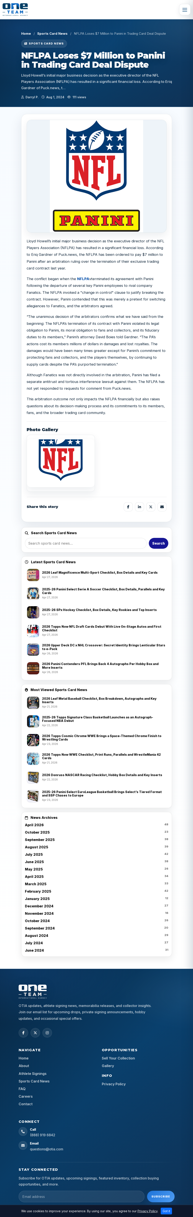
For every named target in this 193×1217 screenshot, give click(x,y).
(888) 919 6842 (42, 1135)
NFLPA (83, 279)
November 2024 (39, 913)
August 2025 (36, 847)
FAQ (22, 1089)
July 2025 (34, 854)
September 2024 (40, 928)
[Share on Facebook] (128, 506)
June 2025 (34, 862)
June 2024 (34, 950)
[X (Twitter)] (35, 1033)
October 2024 (37, 921)
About (24, 1066)
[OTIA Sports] (15, 9)
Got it (166, 1211)
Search (158, 543)
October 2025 (37, 832)
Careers (26, 1096)
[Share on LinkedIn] (139, 506)
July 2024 (34, 943)
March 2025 (35, 884)
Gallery (108, 1066)
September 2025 (40, 840)
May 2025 (34, 869)
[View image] (61, 463)
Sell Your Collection (118, 1058)
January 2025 (37, 899)
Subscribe (160, 1196)
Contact (25, 1104)
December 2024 (39, 906)
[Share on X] (150, 506)
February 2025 (38, 891)
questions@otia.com (46, 1149)
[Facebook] (23, 1033)
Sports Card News (52, 33)
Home (26, 33)
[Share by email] (162, 506)
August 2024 (36, 935)
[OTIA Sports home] (33, 992)
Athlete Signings (33, 1073)
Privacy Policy (114, 1084)
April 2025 (34, 876)
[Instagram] (47, 1033)
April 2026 (34, 825)
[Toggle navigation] (184, 9)
